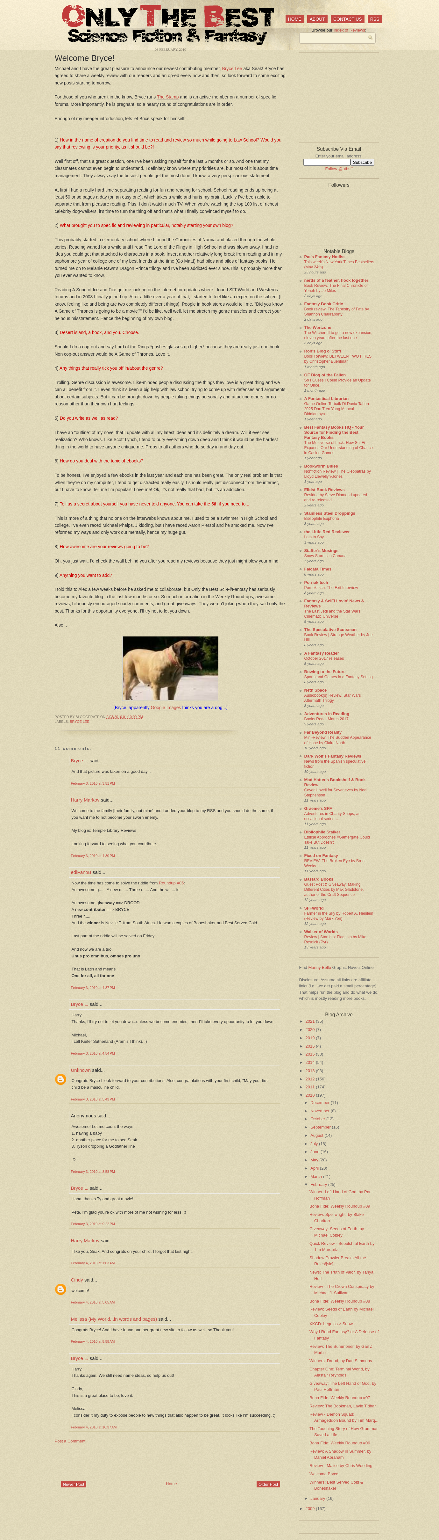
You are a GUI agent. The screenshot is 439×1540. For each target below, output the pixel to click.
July (314, 1143)
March (316, 1176)
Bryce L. (80, 760)
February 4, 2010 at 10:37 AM (94, 1427)
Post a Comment (70, 1441)
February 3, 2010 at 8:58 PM (93, 1171)
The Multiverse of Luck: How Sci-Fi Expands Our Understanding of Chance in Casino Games (338, 447)
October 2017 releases (324, 658)
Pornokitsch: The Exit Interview (331, 587)
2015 (311, 1054)
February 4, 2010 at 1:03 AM (93, 1263)
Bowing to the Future (325, 671)
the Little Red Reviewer (327, 531)
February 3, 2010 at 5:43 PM (93, 1099)
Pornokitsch (316, 582)
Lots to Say (314, 537)
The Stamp (168, 96)
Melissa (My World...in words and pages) (114, 1319)
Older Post (268, 1484)
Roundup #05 (171, 883)
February (319, 1184)
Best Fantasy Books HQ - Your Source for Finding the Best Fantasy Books (334, 432)
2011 (311, 1087)
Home (294, 19)
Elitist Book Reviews (324, 489)
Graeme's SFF (318, 808)
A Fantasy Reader (321, 653)
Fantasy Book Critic (323, 303)
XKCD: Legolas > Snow (331, 1323)
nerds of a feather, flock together (336, 280)
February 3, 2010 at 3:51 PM (93, 783)
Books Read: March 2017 (326, 719)
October (318, 1118)
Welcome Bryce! (85, 58)
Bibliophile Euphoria (321, 518)
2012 (311, 1079)
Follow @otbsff (339, 168)
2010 (311, 1095)
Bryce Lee (232, 68)
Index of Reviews (349, 30)
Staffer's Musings (321, 550)
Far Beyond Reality (323, 732)
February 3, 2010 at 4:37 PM (93, 988)
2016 (311, 1046)
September (321, 1127)
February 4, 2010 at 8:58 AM (93, 1341)
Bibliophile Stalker (322, 832)
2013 (311, 1070)
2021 (311, 1021)
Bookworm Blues (321, 466)
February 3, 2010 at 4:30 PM (93, 856)
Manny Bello (319, 967)
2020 (311, 1029)
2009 (311, 1508)
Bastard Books (319, 879)
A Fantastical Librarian (326, 398)
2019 (311, 1037)
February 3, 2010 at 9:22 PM (93, 1224)
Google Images (166, 707)
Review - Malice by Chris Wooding (340, 1465)
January (318, 1498)
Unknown (81, 1070)
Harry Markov (85, 800)
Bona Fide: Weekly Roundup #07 (339, 1397)
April (315, 1168)
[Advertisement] (171, 1462)
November (320, 1110)
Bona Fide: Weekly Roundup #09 (339, 1206)
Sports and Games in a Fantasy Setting (338, 677)
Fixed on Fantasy (321, 855)
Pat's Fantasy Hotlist (324, 256)
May (314, 1160)
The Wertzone (317, 327)
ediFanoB (81, 872)
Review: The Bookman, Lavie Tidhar (342, 1406)
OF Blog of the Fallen (325, 375)
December (320, 1102)
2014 (311, 1062)
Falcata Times (318, 569)
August (317, 1135)
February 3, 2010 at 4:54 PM (93, 1053)
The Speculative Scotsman (330, 629)
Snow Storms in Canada (325, 556)
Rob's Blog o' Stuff (322, 351)
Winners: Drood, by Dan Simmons (340, 1360)
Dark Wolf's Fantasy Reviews (332, 756)
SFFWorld (314, 908)
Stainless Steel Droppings (329, 513)
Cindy (77, 1279)
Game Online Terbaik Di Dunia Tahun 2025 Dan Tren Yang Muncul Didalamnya (336, 409)
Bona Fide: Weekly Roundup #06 (339, 1443)
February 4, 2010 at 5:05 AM (93, 1302)
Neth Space (315, 690)
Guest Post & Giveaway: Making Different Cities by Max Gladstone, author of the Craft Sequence (334, 889)
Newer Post (73, 1484)
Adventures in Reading (327, 713)
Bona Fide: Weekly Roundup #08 (339, 1301)
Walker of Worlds (321, 931)
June (315, 1151)
